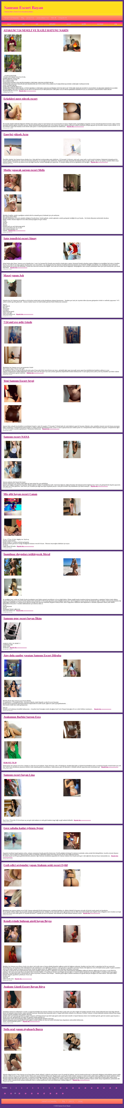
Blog (22, 18)
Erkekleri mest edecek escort (20, 98)
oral (37, 24)
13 (79, 1087)
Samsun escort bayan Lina (19, 774)
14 (85, 1087)
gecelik (84, 24)
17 (104, 1087)
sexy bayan (100, 24)
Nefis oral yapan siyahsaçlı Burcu (23, 1029)
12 (73, 1087)
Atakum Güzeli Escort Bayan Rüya (24, 986)
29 (56, 1093)
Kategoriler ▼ (63, 18)
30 (62, 1093)
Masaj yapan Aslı (14, 275)
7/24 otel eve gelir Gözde (18, 322)
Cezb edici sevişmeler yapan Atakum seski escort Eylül (36, 865)
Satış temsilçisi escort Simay (20, 238)
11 (66, 1087)
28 (50, 1093)
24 (25, 1093)
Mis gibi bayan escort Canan (20, 494)
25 (31, 1093)
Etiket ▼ (53, 18)
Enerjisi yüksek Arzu (16, 134)
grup (115, 24)
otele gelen (52, 24)
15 (91, 1087)
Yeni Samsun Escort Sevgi (19, 380)
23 (19, 1093)
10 (60, 1087)
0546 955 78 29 (10, 762)
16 (97, 1087)
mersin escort (30, 18)
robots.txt (71, 1101)
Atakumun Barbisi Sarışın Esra (22, 716)
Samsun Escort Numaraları (11, 18)
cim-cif (69, 24)
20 (5, 1093)
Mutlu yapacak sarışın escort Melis (24, 170)
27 (44, 1093)
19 (116, 1087)
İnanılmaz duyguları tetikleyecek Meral (27, 554)
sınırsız (9, 24)
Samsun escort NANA (16, 436)
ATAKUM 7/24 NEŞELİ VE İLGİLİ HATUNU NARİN (36, 30)
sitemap (80, 1101)
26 (38, 1093)
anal (23, 24)
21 (11, 1093)
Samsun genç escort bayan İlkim (23, 618)
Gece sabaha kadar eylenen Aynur (24, 828)
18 (110, 1087)
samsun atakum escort (42, 18)
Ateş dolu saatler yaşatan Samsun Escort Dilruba (32, 655)
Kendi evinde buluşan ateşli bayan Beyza (27, 921)
